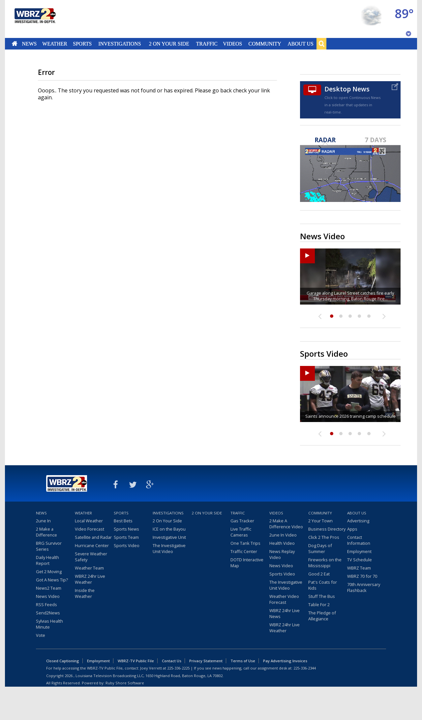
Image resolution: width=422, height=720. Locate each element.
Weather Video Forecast (284, 599)
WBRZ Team (359, 568)
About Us (300, 43)
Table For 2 (319, 604)
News (29, 43)
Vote (40, 635)
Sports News (126, 529)
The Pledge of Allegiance (322, 616)
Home (14, 43)
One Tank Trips (245, 543)
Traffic (206, 43)
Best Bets (123, 521)
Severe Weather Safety (91, 557)
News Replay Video (282, 554)
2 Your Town (320, 521)
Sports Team (126, 537)
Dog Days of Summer (320, 548)
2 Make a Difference (46, 532)
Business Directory (327, 529)
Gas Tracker (242, 521)
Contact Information (358, 540)
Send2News (48, 613)
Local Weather (89, 521)
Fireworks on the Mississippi (325, 563)
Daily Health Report (47, 560)
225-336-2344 (304, 668)
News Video (48, 596)
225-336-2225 (178, 668)
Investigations (120, 43)
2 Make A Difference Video (286, 524)
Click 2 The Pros (323, 537)
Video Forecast (89, 529)
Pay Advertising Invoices (285, 660)
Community (264, 43)
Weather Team (89, 568)
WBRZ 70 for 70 (362, 576)
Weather (54, 43)
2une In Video (283, 535)
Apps (352, 529)
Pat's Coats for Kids (322, 585)
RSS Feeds (46, 604)
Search (321, 43)
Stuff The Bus (321, 596)
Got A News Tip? (52, 580)
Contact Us (171, 660)
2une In (43, 521)
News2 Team (48, 588)
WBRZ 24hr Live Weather (90, 579)
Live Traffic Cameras (240, 532)
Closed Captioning (62, 660)
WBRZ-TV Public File (136, 660)
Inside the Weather (85, 593)
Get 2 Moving (49, 571)
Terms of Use (242, 660)
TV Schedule (359, 560)
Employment (359, 551)
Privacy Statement (206, 660)
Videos (232, 43)
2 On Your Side (169, 43)
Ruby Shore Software (125, 682)
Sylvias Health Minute (49, 624)
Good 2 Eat (319, 574)
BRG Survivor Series (49, 546)
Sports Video (126, 545)
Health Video (282, 543)
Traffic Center (243, 551)
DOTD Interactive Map (246, 563)
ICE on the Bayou (169, 529)
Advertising (358, 521)
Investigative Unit (169, 537)
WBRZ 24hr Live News (284, 613)
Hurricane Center (92, 545)
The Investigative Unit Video (169, 548)
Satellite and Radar (93, 537)
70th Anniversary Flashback (363, 587)
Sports (82, 43)
